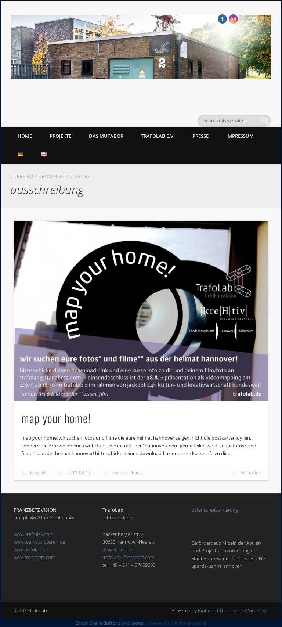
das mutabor (106, 136)
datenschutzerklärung (214, 510)
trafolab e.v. (158, 136)
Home (25, 136)
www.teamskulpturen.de (39, 541)
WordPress (256, 610)
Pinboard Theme (216, 610)
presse (200, 136)
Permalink (251, 472)
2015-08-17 (79, 472)
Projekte (60, 136)
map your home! (56, 417)
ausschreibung (127, 472)
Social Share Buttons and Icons (109, 623)
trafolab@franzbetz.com (128, 557)
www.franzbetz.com (34, 557)
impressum (240, 136)
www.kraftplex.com (33, 534)
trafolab (38, 472)
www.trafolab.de (31, 549)
